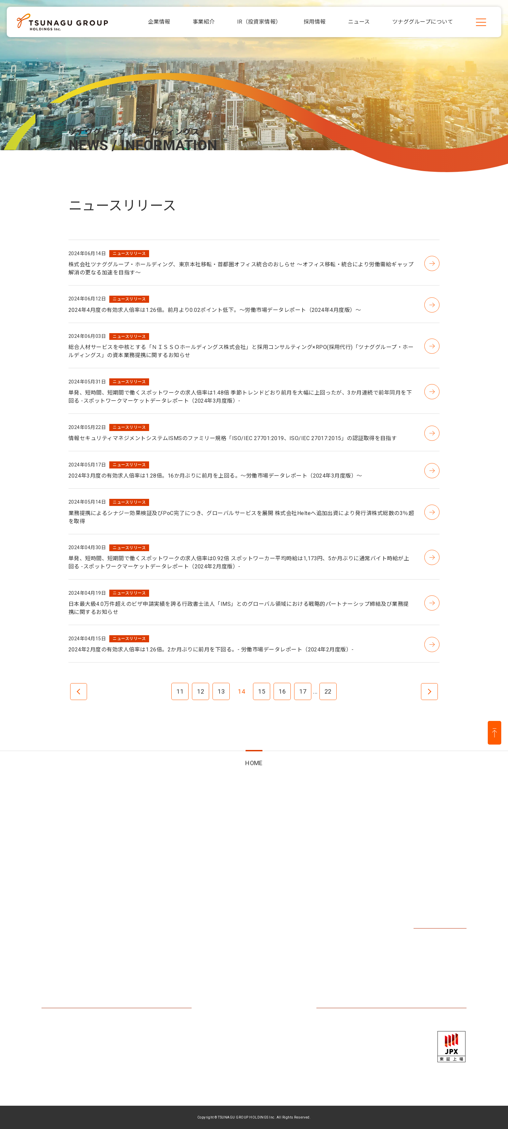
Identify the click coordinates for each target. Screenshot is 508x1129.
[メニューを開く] (481, 22)
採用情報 (427, 879)
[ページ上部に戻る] (494, 732)
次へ (429, 691)
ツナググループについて (79, 973)
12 (200, 691)
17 (302, 691)
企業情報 (55, 879)
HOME (254, 763)
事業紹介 (172, 879)
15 (261, 691)
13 (221, 691)
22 (328, 691)
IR (256, 879)
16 (282, 691)
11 (180, 691)
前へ (78, 691)
